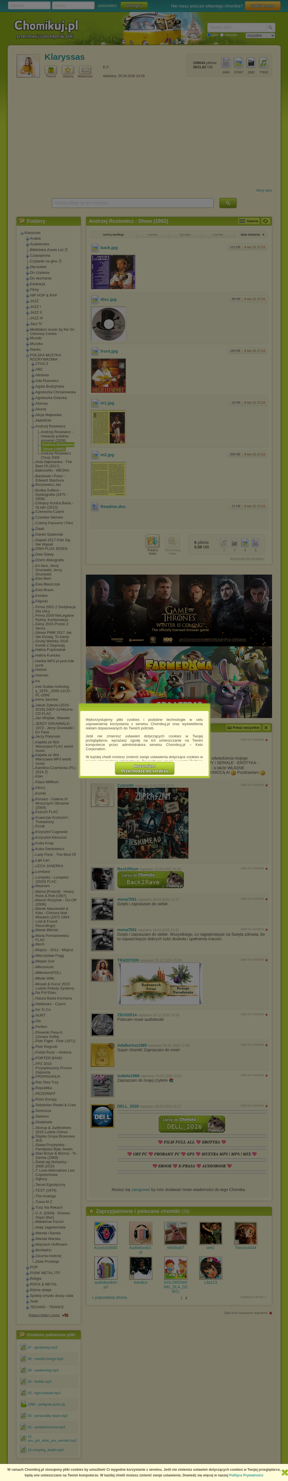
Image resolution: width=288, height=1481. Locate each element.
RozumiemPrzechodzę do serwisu (144, 768)
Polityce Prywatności (246, 1475)
